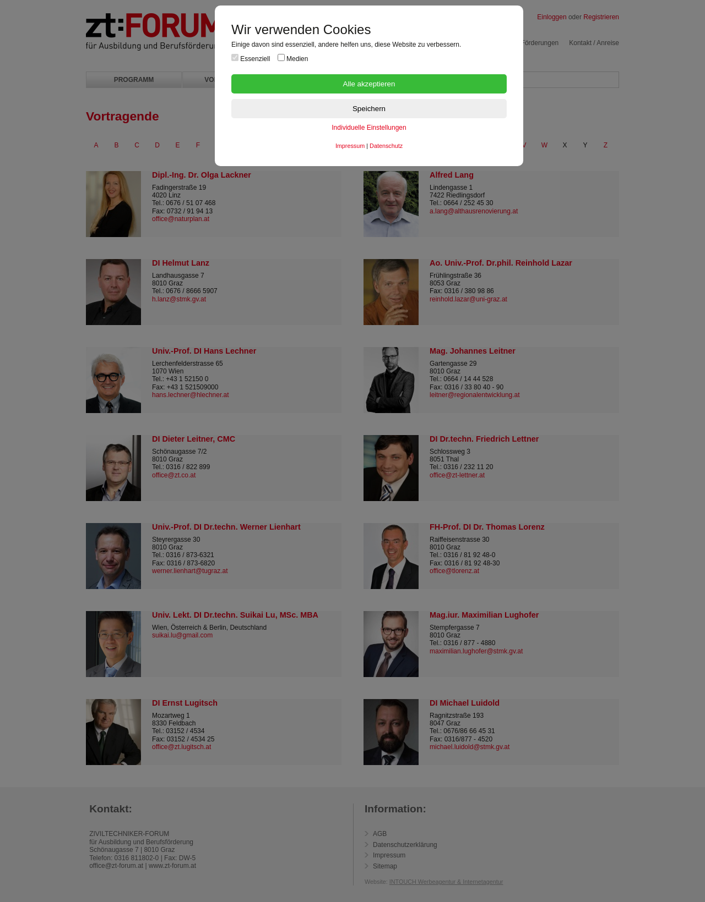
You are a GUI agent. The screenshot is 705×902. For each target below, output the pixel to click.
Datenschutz (386, 145)
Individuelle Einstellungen (369, 127)
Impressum (350, 145)
